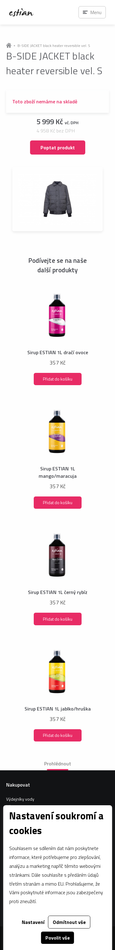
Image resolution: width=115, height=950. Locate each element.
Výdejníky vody (20, 799)
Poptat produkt (57, 147)
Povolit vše (57, 937)
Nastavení (33, 922)
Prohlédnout (57, 763)
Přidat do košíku (57, 379)
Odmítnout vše (69, 922)
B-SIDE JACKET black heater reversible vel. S (53, 45)
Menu (96, 12)
